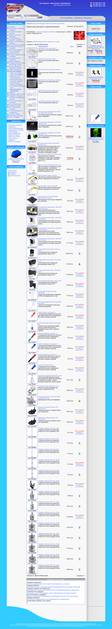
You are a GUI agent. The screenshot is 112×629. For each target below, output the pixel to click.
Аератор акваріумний (34, 584)
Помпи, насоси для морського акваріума (16, 73)
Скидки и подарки (96, 65)
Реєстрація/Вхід (66, 18)
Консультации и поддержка (13, 139)
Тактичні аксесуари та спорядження (15, 111)
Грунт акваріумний (62, 599)
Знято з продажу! (14, 117)
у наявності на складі (52, 41)
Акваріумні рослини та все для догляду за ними (17, 63)
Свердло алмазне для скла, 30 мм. (49, 502)
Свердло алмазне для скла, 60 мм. (49, 565)
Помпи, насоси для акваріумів (15, 35)
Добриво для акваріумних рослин (55, 596)
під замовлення (40, 41)
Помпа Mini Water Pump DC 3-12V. (48, 386)
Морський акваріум (39, 23)
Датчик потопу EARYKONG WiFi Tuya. (49, 165)
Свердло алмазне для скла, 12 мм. (49, 470)
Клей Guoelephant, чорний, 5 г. (47, 354)
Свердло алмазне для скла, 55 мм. (49, 554)
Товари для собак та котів (17, 94)
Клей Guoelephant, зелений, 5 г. (47, 333)
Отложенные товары (96, 57)
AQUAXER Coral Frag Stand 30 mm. (49, 101)
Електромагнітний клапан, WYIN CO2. (50, 281)
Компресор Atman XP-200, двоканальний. (16, 159)
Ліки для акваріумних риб (36, 596)
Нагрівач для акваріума (71, 590)
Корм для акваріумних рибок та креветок (15, 50)
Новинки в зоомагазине (16, 147)
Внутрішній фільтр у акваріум (37, 587)
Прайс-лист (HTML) (14, 136)
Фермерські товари (15, 106)
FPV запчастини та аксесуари (14, 108)
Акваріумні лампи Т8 (48, 593)
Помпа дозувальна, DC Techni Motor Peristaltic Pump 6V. (49, 397)
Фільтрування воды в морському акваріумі (16, 80)
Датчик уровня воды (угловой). (47, 175)
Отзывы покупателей (95, 125)
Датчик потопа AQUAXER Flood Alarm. (50, 154)
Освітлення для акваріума (17, 45)
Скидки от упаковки (96, 34)
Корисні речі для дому (15, 115)
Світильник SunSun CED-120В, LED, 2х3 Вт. (96, 78)
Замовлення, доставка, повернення (15, 126)
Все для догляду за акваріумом (15, 58)
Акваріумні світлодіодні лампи (65, 593)
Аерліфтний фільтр (73, 587)
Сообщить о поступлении (79, 74)
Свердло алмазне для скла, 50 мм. (49, 544)
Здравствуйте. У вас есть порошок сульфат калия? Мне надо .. (96, 139)
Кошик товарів (96, 23)
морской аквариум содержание (46, 32)
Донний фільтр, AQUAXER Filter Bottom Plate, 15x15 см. (48, 197)
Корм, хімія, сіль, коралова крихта (15, 77)
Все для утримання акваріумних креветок (15, 67)
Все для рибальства (15, 104)
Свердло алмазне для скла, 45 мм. (49, 533)
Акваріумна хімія (14, 53)
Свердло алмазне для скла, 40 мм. (49, 523)
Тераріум (11, 92)
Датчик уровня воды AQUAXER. (48, 186)
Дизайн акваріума (14, 61)
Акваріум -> (13, 172)
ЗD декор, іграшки (14, 114)
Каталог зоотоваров (14, 141)
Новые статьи (12, 170)
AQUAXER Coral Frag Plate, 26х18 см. (49, 80)
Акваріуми (12, 27)
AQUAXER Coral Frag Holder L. (47, 59)
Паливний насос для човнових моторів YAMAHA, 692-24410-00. (96, 47)
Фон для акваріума (49, 599)
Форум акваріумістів (14, 133)
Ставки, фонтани (15, 175)
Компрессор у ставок (61, 584)
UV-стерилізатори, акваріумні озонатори (15, 39)
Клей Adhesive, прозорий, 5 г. (47, 312)
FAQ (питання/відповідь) (15, 128)
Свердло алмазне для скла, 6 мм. (48, 439)
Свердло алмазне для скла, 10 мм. (49, 460)
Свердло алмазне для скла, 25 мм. (49, 491)
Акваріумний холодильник (36, 590)
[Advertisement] (76, 11)
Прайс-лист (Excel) (14, 135)
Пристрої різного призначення (55, 23)
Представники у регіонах (15, 130)
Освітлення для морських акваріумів (16, 83)
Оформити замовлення (83, 18)
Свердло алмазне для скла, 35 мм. (49, 512)
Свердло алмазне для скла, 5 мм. (48, 428)
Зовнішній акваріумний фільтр (56, 587)
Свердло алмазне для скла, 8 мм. (48, 449)
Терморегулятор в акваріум (53, 590)
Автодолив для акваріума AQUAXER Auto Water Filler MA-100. (49, 112)
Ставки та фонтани (15, 69)
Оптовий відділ (13, 132)
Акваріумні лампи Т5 (34, 593)
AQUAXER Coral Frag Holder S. (47, 48)
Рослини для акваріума (35, 599)
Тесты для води (71, 596)
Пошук (27, 15)
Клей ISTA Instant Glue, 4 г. (46, 365)
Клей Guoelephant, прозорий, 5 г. (48, 344)
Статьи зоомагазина (16, 166)
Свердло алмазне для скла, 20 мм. (49, 481)
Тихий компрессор (48, 584)
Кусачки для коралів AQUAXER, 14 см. (50, 375)
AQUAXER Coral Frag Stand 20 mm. (49, 90)
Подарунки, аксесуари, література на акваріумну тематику (16, 97)
